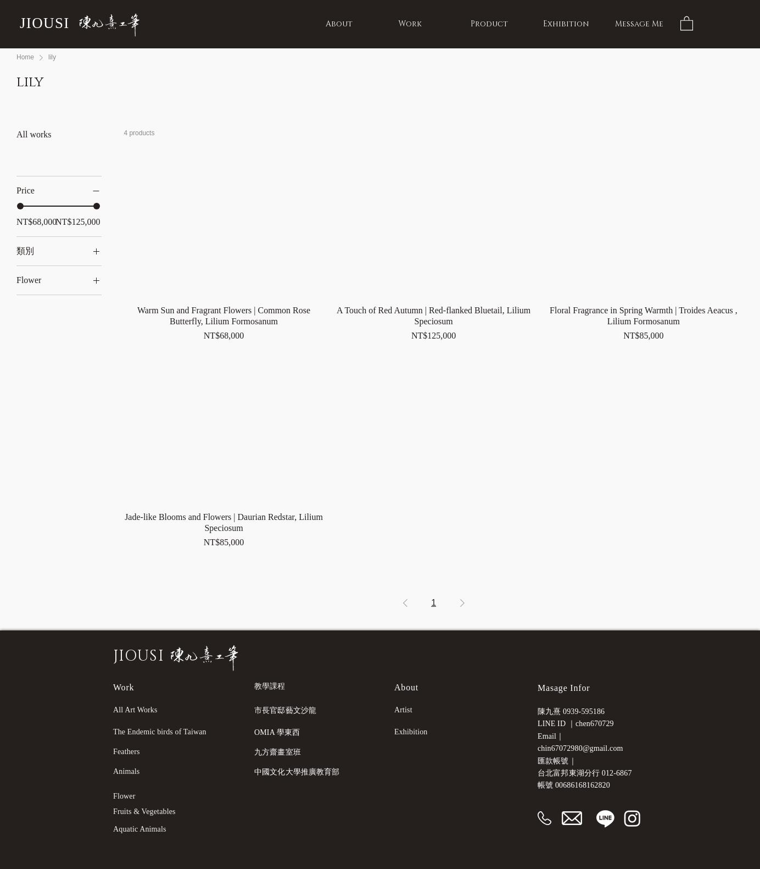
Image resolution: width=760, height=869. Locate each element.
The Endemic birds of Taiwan (159, 732)
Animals (126, 771)
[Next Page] (462, 603)
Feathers (126, 752)
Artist (403, 710)
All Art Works (135, 710)
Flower (124, 796)
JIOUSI (45, 23)
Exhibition (411, 732)
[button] (686, 22)
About (406, 687)
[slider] (20, 206)
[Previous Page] (405, 603)
